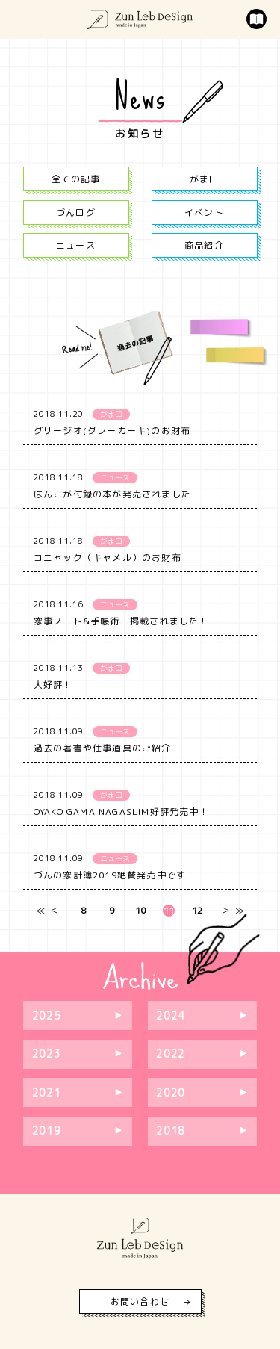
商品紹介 (204, 245)
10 (140, 911)
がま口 (205, 179)
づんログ (76, 212)
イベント (204, 212)
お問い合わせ (140, 1301)
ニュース (76, 245)
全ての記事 (76, 179)
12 (197, 911)
